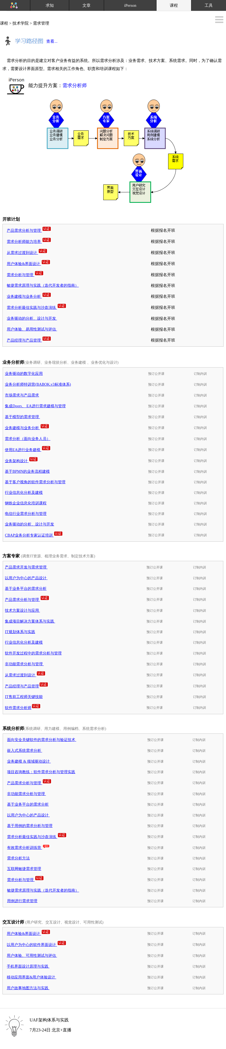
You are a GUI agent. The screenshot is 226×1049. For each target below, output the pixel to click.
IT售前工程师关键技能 (23, 697)
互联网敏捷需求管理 (24, 869)
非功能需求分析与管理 (24, 664)
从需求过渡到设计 (27, 253)
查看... (29, 42)
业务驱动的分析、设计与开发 (32, 318)
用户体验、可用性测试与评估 (32, 956)
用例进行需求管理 (22, 901)
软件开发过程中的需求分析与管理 (33, 653)
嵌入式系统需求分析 (24, 751)
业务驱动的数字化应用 (24, 374)
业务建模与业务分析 (29, 296)
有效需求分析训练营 (28, 848)
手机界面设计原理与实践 (28, 966)
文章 (86, 5)
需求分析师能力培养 (29, 242)
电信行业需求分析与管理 (25, 514)
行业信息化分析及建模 (24, 493)
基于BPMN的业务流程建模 (27, 471)
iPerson (130, 5)
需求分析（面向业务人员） (27, 439)
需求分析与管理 (25, 275)
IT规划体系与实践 (20, 632)
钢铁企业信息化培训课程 (25, 503)
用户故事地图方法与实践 (28, 988)
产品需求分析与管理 (29, 231)
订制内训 (200, 374)
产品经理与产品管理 (29, 340)
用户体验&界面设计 (28, 264)
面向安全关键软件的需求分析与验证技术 (41, 740)
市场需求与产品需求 (22, 395)
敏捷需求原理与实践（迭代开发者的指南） (43, 285)
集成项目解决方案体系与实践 (30, 621)
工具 (209, 5)
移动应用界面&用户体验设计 (31, 977)
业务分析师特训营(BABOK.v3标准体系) (38, 384)
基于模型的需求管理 (22, 417)
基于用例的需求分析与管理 (29, 826)
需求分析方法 (18, 858)
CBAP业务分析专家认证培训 (34, 535)
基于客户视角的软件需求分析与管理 (35, 482)
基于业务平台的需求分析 (25, 589)
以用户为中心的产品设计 (26, 578)
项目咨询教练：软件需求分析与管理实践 (41, 772)
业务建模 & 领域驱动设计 (29, 761)
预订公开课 (156, 374)
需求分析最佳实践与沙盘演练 (37, 308)
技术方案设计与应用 (22, 610)
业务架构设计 (21, 461)
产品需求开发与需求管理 (26, 567)
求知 (50, 5)
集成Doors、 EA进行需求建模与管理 (35, 406)
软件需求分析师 (23, 708)
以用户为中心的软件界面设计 (37, 945)
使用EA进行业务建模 (28, 450)
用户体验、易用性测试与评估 (32, 329)
